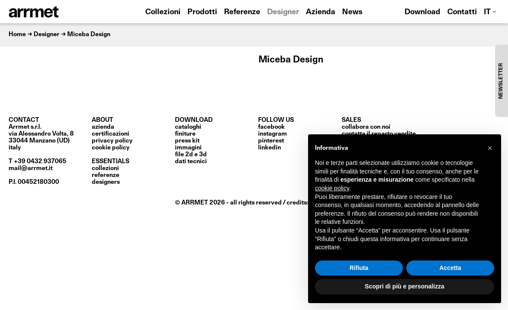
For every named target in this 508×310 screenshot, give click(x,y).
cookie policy (111, 148)
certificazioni (110, 134)
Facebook (271, 127)
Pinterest (271, 141)
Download (422, 12)
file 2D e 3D (191, 155)
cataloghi (188, 127)
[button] (490, 148)
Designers (106, 182)
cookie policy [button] (332, 188)
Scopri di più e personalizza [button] (404, 286)
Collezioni (163, 12)
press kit (187, 141)
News (352, 12)
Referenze (242, 12)
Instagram (272, 134)
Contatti (462, 12)
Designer (283, 12)
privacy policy (112, 141)
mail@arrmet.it (31, 168)
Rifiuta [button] (358, 267)
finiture (185, 134)
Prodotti (202, 12)
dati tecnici (191, 161)
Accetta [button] (450, 267)
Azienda (320, 12)
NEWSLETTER (501, 81)
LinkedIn (269, 148)
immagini (188, 148)
